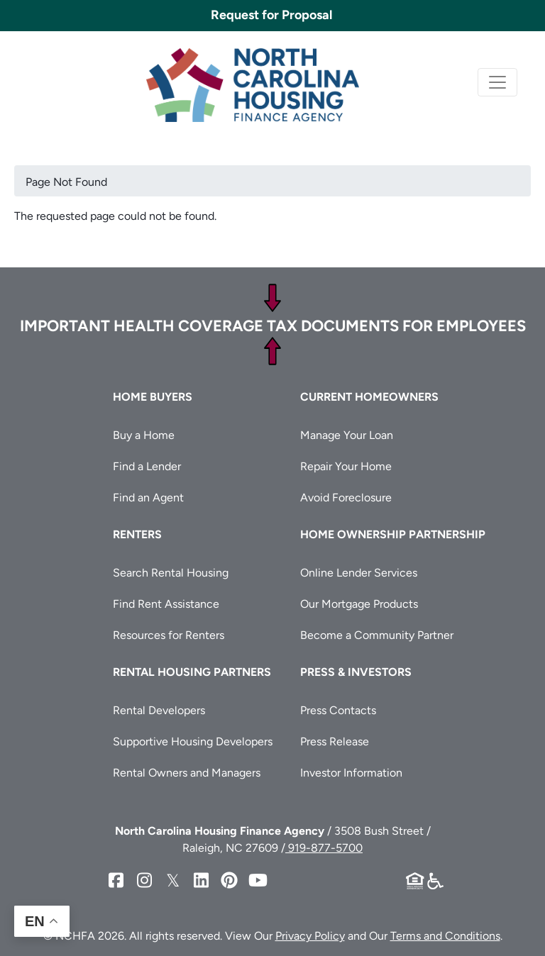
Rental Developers (159, 710)
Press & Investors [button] (356, 672)
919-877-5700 (324, 848)
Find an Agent (148, 497)
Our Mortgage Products (359, 604)
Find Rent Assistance (166, 604)
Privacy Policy (310, 936)
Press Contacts (338, 710)
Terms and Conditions (445, 936)
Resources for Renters (168, 635)
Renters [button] (137, 534)
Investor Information (351, 772)
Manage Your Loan (346, 435)
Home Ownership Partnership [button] (392, 534)
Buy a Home (144, 435)
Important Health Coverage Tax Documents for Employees (273, 325)
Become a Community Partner (376, 635)
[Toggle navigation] (497, 82)
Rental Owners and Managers (186, 772)
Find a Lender (147, 466)
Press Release (334, 741)
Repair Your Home (346, 466)
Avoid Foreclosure (346, 497)
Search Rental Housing (171, 572)
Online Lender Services (358, 572)
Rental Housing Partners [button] (192, 672)
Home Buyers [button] (152, 397)
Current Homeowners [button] (369, 397)
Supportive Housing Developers (192, 741)
